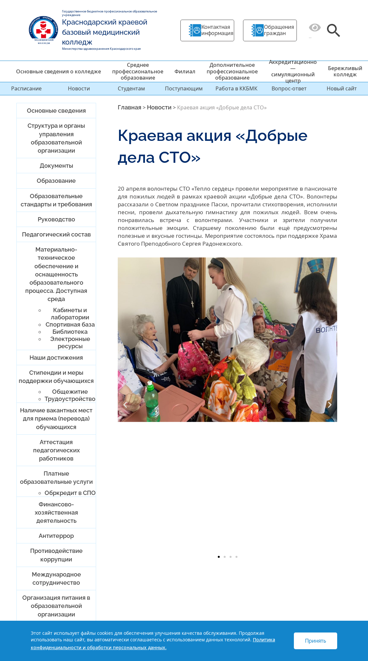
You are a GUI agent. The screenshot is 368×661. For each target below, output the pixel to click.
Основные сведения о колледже (58, 71)
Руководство (56, 219)
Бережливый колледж (345, 71)
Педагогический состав (56, 234)
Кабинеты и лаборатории (70, 314)
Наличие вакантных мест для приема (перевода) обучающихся (56, 418)
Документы (56, 165)
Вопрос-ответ (289, 88)
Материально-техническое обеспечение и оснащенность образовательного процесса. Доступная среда (56, 274)
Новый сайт (342, 88)
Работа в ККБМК (236, 88)
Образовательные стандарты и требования (56, 200)
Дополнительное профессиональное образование (232, 71)
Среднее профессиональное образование (137, 71)
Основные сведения (56, 110)
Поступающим (184, 88)
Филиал (184, 71)
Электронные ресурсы (70, 342)
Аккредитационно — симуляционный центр (293, 71)
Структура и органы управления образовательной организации (56, 138)
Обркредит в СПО (70, 492)
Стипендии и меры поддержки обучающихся (56, 376)
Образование (56, 180)
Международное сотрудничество (56, 578)
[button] (125, 404)
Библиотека (70, 331)
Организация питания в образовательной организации (56, 605)
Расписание (26, 88)
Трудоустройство (70, 398)
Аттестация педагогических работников (56, 450)
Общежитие (70, 391)
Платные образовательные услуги (56, 477)
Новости (79, 88)
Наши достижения (56, 357)
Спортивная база (70, 324)
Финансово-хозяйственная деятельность (56, 512)
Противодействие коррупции (56, 554)
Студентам (131, 88)
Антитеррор (56, 535)
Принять (315, 641)
